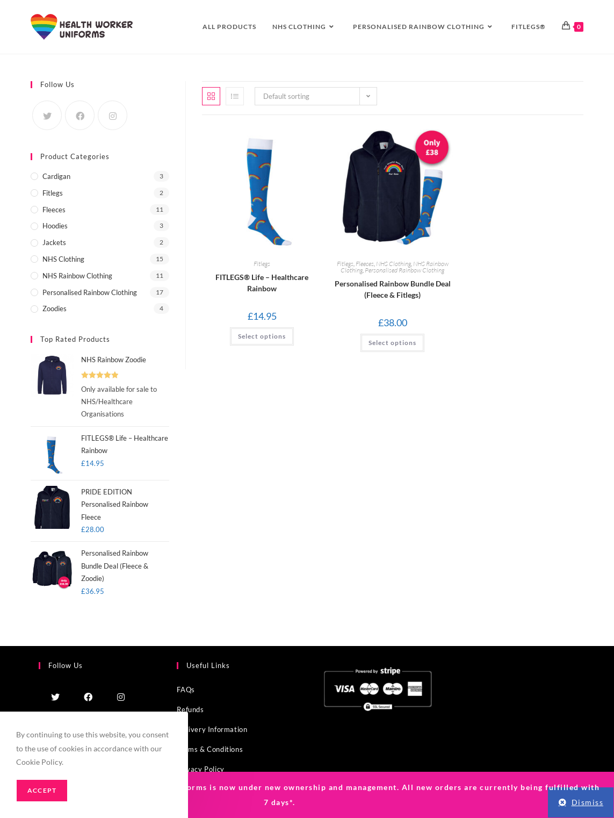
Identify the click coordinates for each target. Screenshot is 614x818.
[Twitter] (47, 115)
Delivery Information (212, 729)
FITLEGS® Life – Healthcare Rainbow (261, 282)
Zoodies (54, 308)
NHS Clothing (393, 264)
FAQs (185, 689)
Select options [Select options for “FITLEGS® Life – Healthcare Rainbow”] (262, 336)
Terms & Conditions (210, 749)
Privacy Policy (200, 769)
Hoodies (55, 225)
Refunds (190, 709)
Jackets (54, 242)
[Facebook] (80, 115)
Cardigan (56, 176)
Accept (41, 790)
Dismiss (588, 802)
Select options (392, 343)
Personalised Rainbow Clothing (404, 270)
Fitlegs (262, 264)
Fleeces (365, 264)
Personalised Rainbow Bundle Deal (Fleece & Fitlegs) (393, 289)
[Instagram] (112, 115)
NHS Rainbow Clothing (77, 275)
